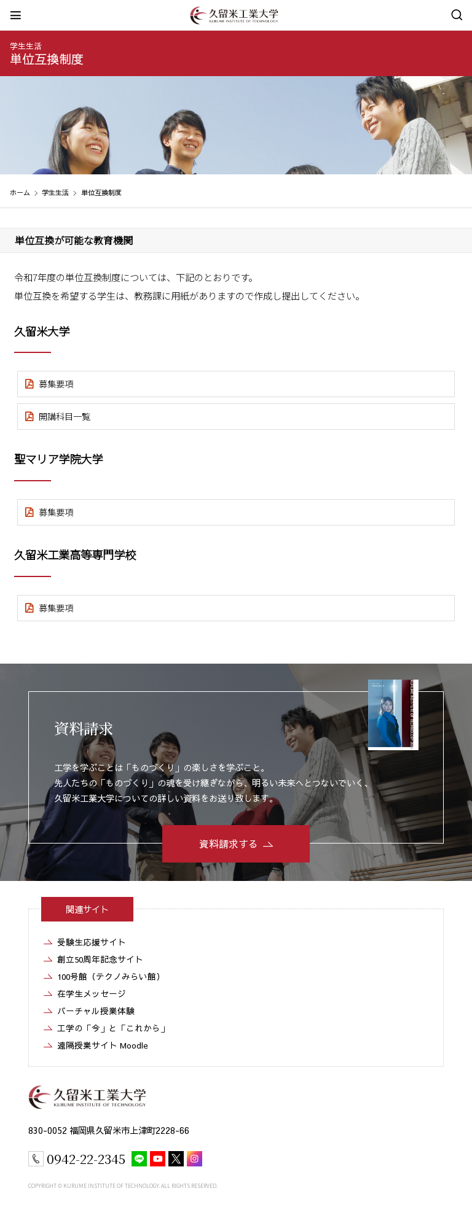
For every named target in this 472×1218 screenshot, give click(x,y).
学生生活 (55, 192)
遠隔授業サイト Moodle (102, 1045)
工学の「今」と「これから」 (113, 1028)
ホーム (20, 192)
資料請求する (228, 843)
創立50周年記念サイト (100, 959)
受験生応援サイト (91, 942)
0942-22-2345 (86, 1158)
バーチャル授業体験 (96, 1011)
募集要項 (56, 383)
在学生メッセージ (91, 993)
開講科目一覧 (64, 415)
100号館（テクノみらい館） (111, 976)
